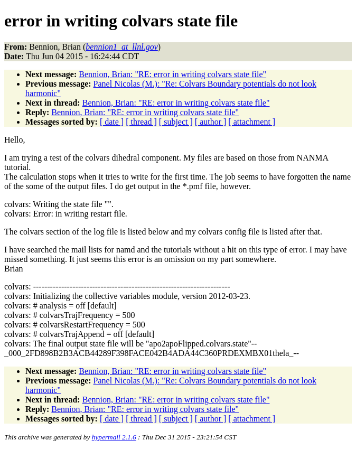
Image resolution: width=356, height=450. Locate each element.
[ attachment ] (251, 121)
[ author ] (211, 121)
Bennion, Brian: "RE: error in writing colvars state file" (172, 74)
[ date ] (112, 121)
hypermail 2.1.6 (114, 437)
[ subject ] (176, 121)
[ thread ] (141, 121)
